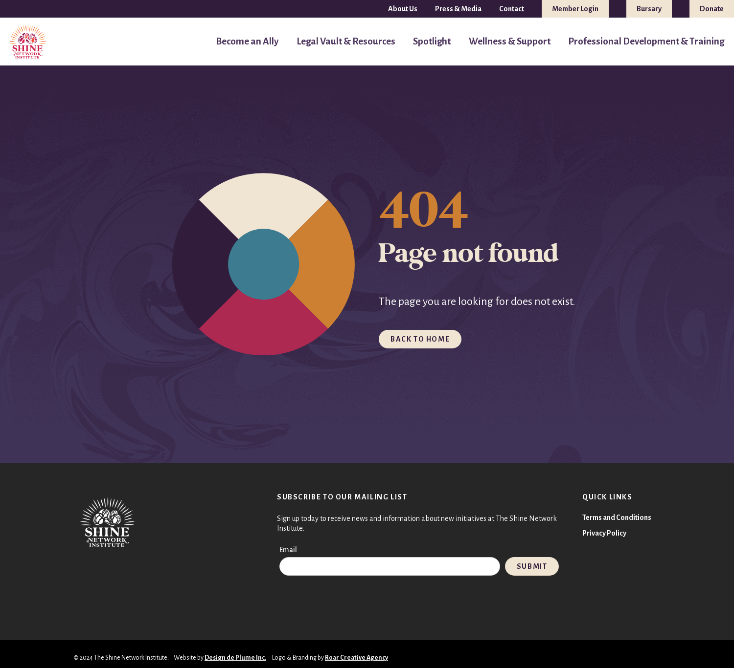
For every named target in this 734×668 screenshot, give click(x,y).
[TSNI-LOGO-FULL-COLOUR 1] (27, 42)
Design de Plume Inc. (235, 657)
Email (288, 550)
